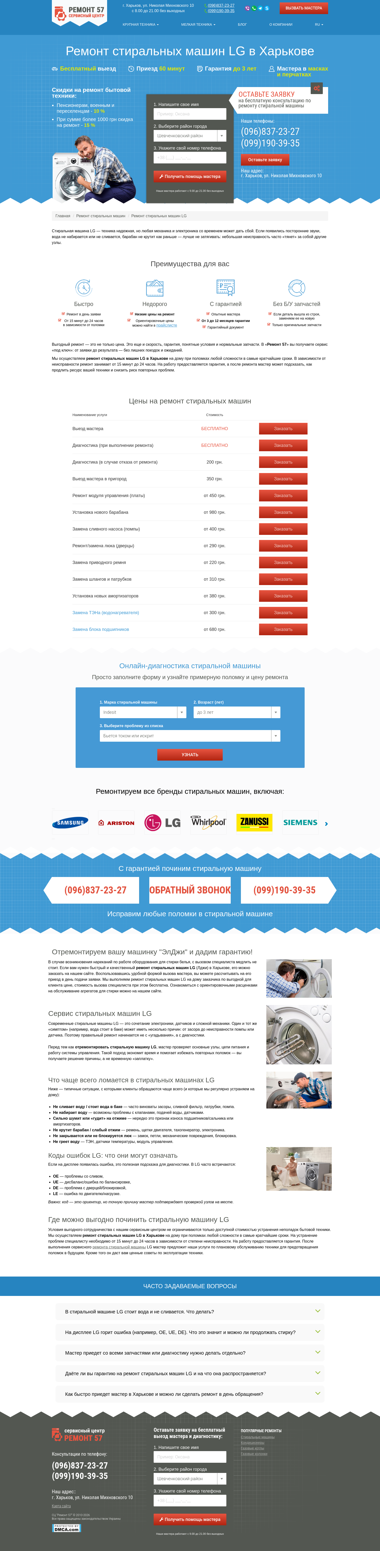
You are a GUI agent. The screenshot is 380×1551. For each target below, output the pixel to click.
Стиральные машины (258, 1437)
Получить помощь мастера (189, 176)
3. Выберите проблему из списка (131, 726)
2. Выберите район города (180, 126)
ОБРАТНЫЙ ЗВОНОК (190, 890)
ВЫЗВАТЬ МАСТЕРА (304, 8)
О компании (281, 24)
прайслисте (166, 325)
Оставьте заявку (265, 159)
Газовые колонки (254, 1454)
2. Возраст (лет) (209, 702)
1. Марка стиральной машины (128, 702)
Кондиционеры (252, 1443)
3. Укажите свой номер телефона (187, 148)
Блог (242, 24)
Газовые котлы (252, 1448)
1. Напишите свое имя (176, 104)
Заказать (283, 428)
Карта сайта (61, 1506)
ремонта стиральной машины (119, 1247)
